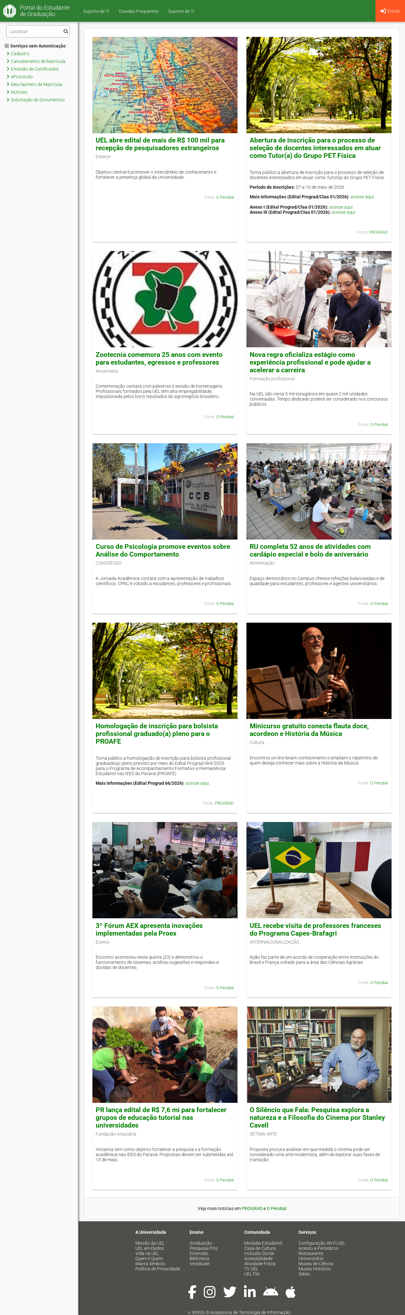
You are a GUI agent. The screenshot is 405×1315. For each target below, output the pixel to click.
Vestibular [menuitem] (200, 1263)
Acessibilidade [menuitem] (258, 1258)
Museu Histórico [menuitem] (314, 1268)
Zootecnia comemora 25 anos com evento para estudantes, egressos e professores (159, 358)
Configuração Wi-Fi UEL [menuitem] (321, 1243)
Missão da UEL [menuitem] (150, 1243)
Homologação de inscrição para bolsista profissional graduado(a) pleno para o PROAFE (157, 733)
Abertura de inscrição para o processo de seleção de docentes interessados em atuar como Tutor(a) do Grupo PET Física (315, 148)
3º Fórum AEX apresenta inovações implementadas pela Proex (149, 929)
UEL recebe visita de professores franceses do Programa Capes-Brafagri (315, 929)
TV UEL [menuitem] (251, 1268)
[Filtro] (38, 31)
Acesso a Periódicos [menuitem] (318, 1248)
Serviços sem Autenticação (35, 45)
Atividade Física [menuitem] (259, 1263)
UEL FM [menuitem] (251, 1273)
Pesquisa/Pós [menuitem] (204, 1248)
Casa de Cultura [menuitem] (260, 1248)
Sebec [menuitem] (304, 1273)
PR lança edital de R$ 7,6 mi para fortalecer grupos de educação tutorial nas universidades (161, 1117)
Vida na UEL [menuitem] (147, 1253)
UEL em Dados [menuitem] (149, 1248)
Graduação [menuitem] (201, 1243)
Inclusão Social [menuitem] (259, 1253)
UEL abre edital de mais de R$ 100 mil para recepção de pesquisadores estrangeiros (160, 144)
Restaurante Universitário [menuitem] (310, 1256)
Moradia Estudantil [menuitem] (263, 1243)
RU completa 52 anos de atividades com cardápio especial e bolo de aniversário (310, 550)
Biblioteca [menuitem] (199, 1258)
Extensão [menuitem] (199, 1253)
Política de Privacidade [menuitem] (157, 1268)
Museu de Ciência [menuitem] (315, 1263)
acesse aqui (362, 196)
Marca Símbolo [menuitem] (150, 1263)
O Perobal (225, 197)
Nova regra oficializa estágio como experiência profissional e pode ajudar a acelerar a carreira (310, 362)
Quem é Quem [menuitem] (149, 1258)
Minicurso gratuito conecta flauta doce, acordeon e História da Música (309, 730)
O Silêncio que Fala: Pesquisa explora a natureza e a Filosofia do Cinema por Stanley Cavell (317, 1117)
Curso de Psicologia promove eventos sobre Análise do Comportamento (163, 550)
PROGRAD (378, 232)
